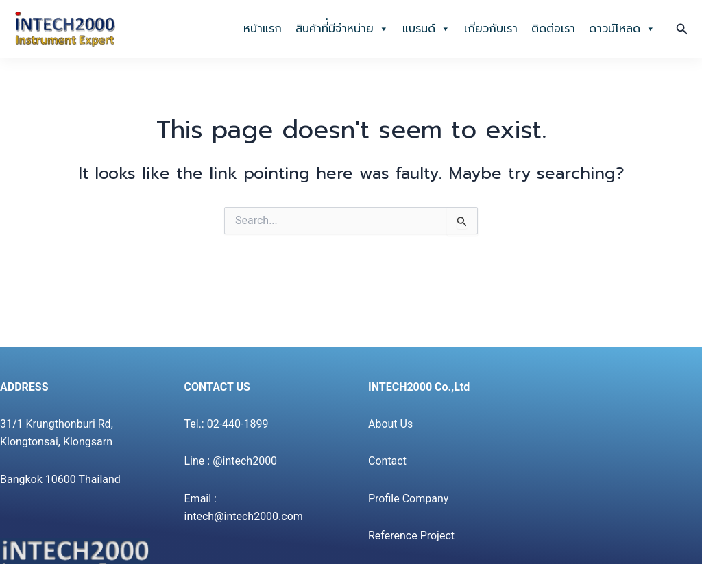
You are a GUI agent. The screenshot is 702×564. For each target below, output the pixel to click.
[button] (682, 29)
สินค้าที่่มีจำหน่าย (342, 29)
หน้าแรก (262, 29)
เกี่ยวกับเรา (491, 29)
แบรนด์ (426, 29)
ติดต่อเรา (553, 29)
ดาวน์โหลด (622, 29)
